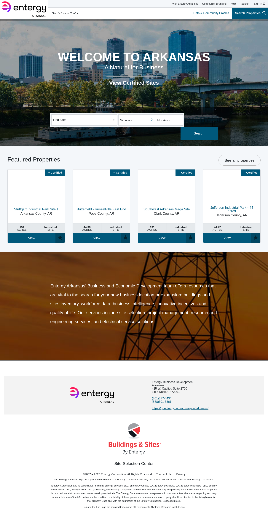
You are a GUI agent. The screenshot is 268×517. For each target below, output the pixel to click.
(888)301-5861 (161, 401)
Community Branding (214, 3)
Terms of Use (164, 474)
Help (233, 3)
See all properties (239, 160)
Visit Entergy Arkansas (185, 3)
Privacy (180, 474)
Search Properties (250, 13)
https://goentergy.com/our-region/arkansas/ (180, 408)
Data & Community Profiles (211, 13)
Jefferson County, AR (232, 211)
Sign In (259, 3)
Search (201, 133)
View (31, 238)
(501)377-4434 (161, 398)
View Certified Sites (134, 83)
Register (244, 3)
